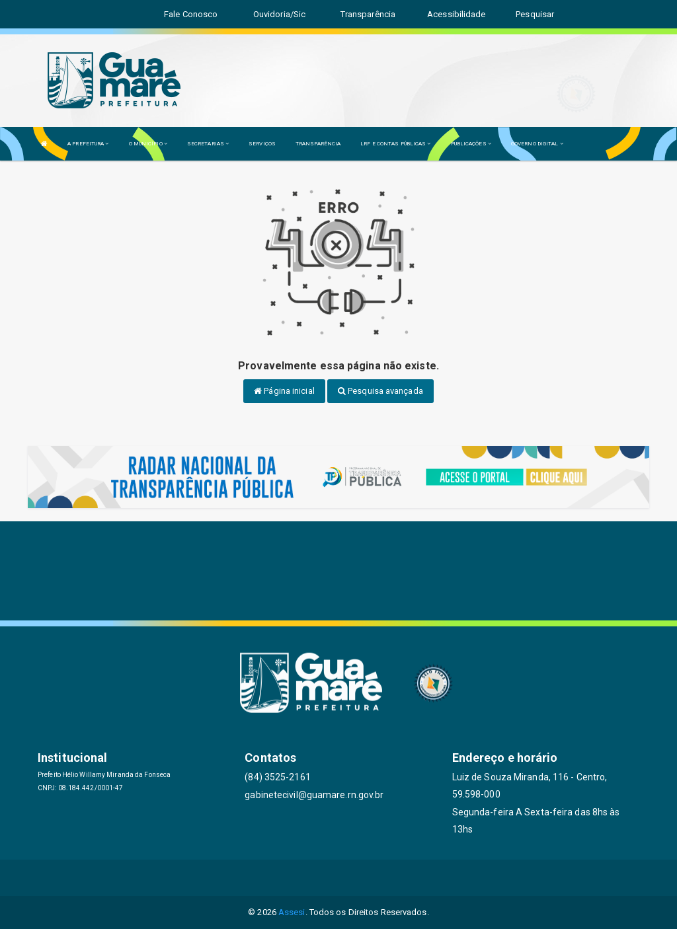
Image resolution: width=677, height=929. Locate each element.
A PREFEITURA (87, 144)
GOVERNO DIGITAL (537, 144)
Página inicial (284, 391)
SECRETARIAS (208, 144)
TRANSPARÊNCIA (318, 144)
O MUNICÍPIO (148, 144)
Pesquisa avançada (380, 391)
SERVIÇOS (262, 144)
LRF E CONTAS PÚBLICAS (395, 144)
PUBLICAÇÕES (471, 144)
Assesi (291, 912)
